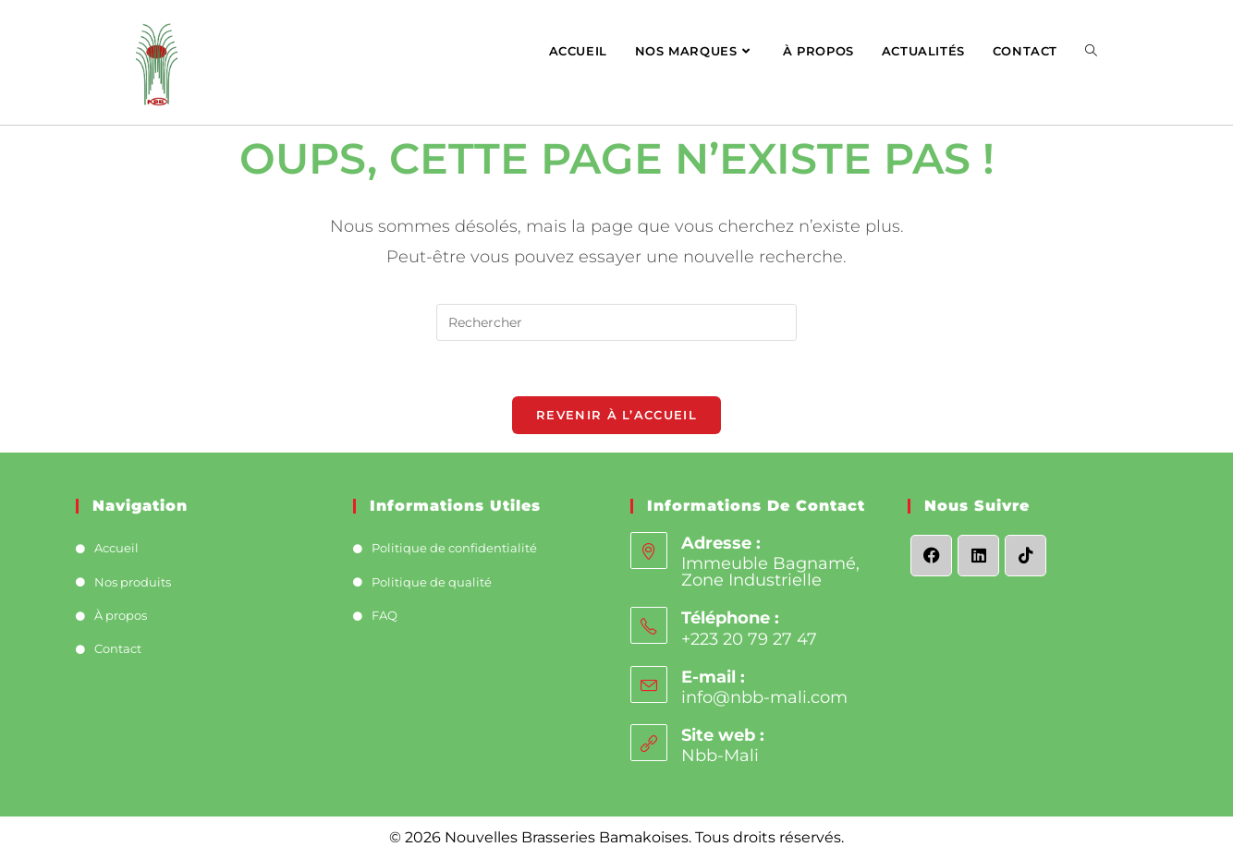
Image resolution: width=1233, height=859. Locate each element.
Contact (117, 648)
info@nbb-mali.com (764, 697)
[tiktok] (1025, 555)
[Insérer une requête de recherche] (616, 322)
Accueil (116, 547)
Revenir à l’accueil (616, 414)
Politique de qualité (432, 582)
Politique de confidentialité (454, 547)
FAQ (384, 615)
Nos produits (132, 582)
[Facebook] (931, 555)
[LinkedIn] (978, 555)
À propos (120, 615)
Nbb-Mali (720, 755)
